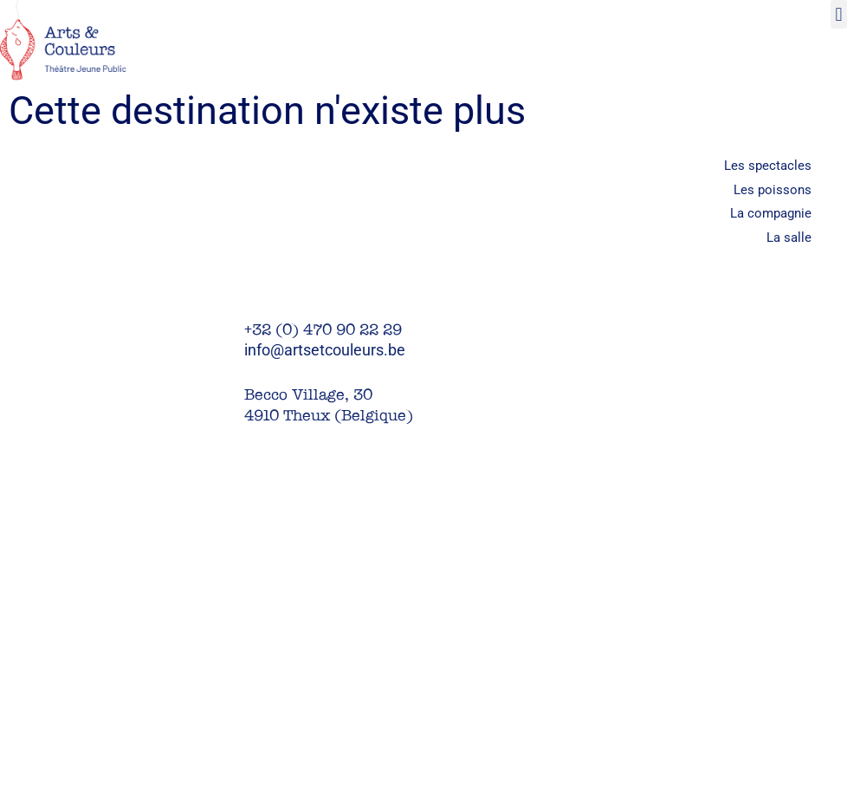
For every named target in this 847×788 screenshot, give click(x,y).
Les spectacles (767, 165)
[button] (839, 14)
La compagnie (770, 213)
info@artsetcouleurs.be (324, 350)
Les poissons (772, 190)
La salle (788, 237)
